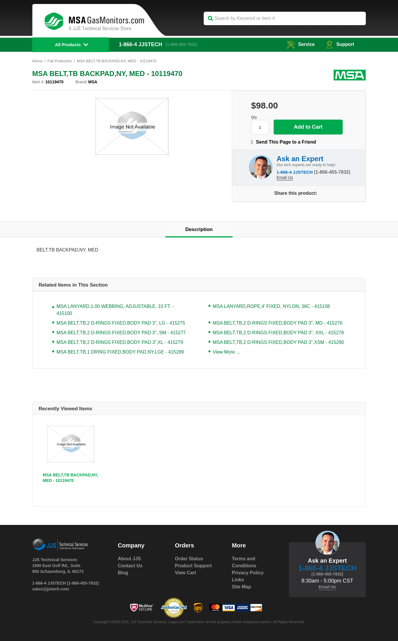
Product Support (193, 565)
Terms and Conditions (244, 562)
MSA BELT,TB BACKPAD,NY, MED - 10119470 (70, 478)
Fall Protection (59, 61)
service (301, 44)
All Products (68, 44)
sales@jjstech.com (50, 589)
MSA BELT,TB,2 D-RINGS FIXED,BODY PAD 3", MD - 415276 (277, 322)
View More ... (226, 351)
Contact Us (130, 565)
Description (199, 229)
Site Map (241, 586)
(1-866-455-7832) (182, 44)
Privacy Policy (248, 572)
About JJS (129, 558)
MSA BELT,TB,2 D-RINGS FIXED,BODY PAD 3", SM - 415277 (121, 332)
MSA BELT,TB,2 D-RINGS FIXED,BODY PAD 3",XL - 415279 (119, 342)
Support (340, 44)
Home (37, 61)
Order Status (189, 558)
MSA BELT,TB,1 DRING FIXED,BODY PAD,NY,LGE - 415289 (120, 351)
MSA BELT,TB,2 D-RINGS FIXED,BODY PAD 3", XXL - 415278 (278, 332)
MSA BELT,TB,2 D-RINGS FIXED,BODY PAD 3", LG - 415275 (120, 322)
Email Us (285, 177)
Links (238, 579)
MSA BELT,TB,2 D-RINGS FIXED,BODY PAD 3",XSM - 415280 (278, 342)
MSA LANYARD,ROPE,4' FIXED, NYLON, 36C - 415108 (271, 306)
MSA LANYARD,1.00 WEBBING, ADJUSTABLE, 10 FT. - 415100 (115, 310)
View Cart (185, 572)
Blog (123, 572)
